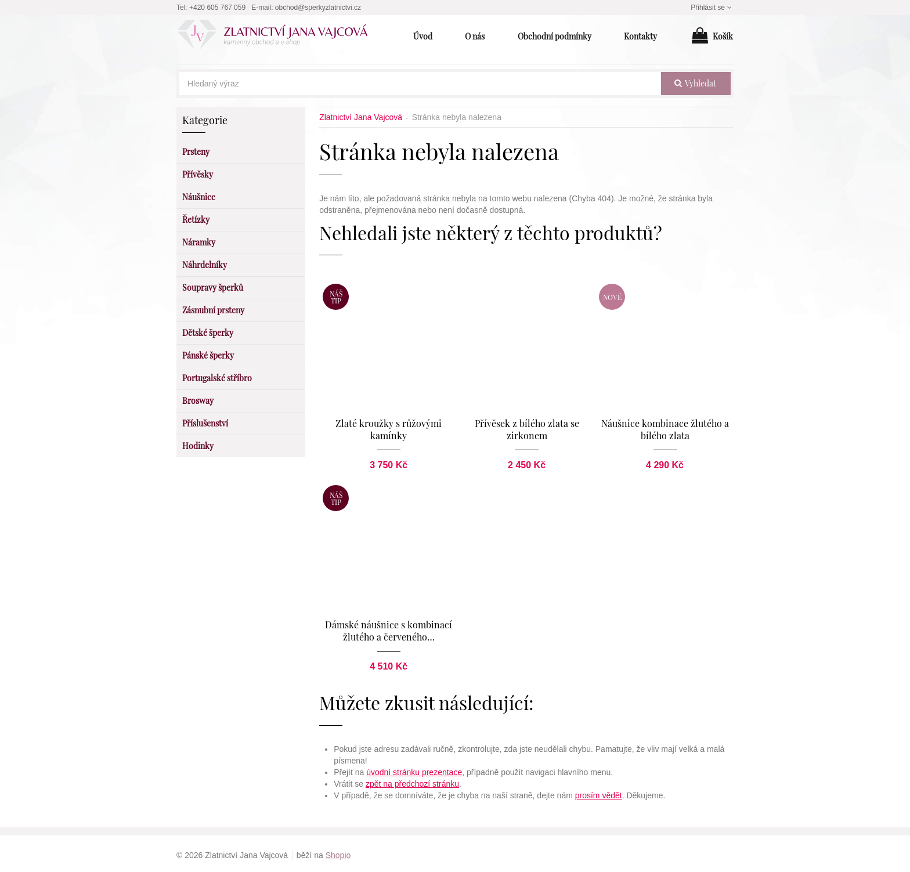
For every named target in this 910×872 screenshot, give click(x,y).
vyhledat (695, 83)
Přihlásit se (712, 7)
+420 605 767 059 (217, 7)
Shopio (338, 852)
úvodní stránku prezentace (414, 769)
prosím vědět (598, 792)
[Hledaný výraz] (420, 83)
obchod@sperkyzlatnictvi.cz (318, 7)
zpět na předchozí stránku (412, 781)
